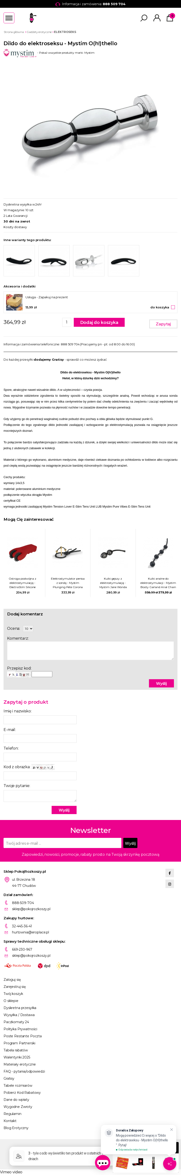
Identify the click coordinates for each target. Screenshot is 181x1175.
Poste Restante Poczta (23, 1036)
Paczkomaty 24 (16, 1022)
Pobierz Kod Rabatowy (22, 1092)
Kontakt (10, 1121)
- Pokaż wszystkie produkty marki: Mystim (49, 52)
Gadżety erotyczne (39, 32)
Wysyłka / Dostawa (19, 1015)
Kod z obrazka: (29, 767)
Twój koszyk (13, 994)
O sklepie (11, 1001)
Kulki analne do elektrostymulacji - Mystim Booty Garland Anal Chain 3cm (158, 583)
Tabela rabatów (16, 1050)
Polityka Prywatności (20, 1029)
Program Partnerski (19, 1043)
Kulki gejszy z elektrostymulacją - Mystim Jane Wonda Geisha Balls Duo (113, 583)
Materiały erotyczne (20, 1064)
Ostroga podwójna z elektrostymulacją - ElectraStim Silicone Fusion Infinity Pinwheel (22, 583)
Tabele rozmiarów (18, 1085)
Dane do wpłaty (16, 1100)
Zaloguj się (12, 979)
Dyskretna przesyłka (20, 1008)
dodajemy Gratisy (49, 359)
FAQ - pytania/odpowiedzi (24, 1071)
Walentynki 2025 (17, 1057)
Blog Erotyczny (16, 1128)
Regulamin (12, 1114)
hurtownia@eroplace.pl (30, 932)
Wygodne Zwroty (18, 1107)
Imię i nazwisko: (17, 711)
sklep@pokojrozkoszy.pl (31, 909)
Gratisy (9, 1078)
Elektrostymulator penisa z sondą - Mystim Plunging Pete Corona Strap (68, 583)
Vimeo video (11, 1172)
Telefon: (11, 748)
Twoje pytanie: (17, 785)
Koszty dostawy (15, 227)
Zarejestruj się (15, 987)
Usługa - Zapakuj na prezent (46, 297)
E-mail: (10, 729)
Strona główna (14, 32)
